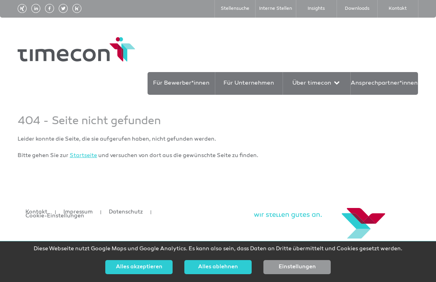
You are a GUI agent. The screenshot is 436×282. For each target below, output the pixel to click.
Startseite (83, 156)
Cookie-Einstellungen (54, 216)
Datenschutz (126, 212)
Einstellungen (297, 267)
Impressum (78, 212)
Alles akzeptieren (139, 267)
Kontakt (36, 212)
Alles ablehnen (218, 267)
